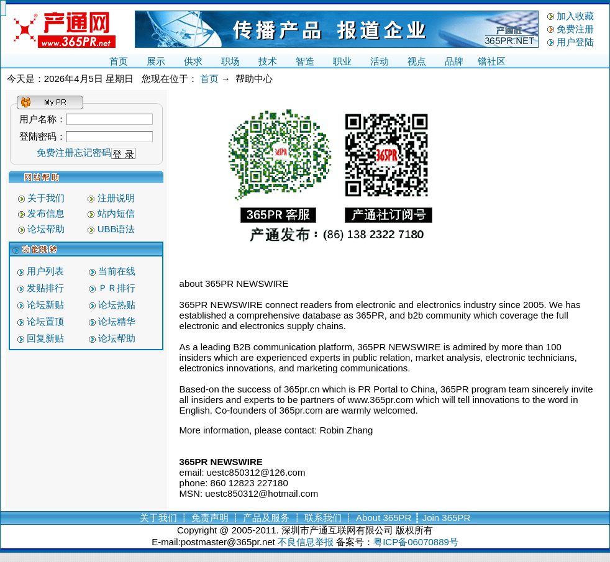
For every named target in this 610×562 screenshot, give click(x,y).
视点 (416, 61)
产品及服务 (266, 517)
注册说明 (116, 198)
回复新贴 (45, 338)
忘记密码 (92, 152)
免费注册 (575, 29)
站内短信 (116, 213)
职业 (342, 61)
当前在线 (116, 271)
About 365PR (383, 517)
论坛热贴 (116, 304)
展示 (156, 61)
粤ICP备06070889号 (415, 542)
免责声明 (210, 517)
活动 (379, 61)
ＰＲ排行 (116, 288)
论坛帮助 (46, 229)
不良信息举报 (306, 542)
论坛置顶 (45, 321)
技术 (267, 61)
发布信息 (46, 213)
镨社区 (492, 61)
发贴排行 (45, 288)
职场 (230, 61)
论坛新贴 (45, 304)
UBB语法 (116, 229)
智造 (305, 61)
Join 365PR (446, 517)
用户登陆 (575, 42)
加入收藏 (575, 16)
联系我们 (323, 517)
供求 (193, 61)
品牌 (454, 61)
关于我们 (46, 198)
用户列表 (45, 271)
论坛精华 (116, 321)
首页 (118, 61)
